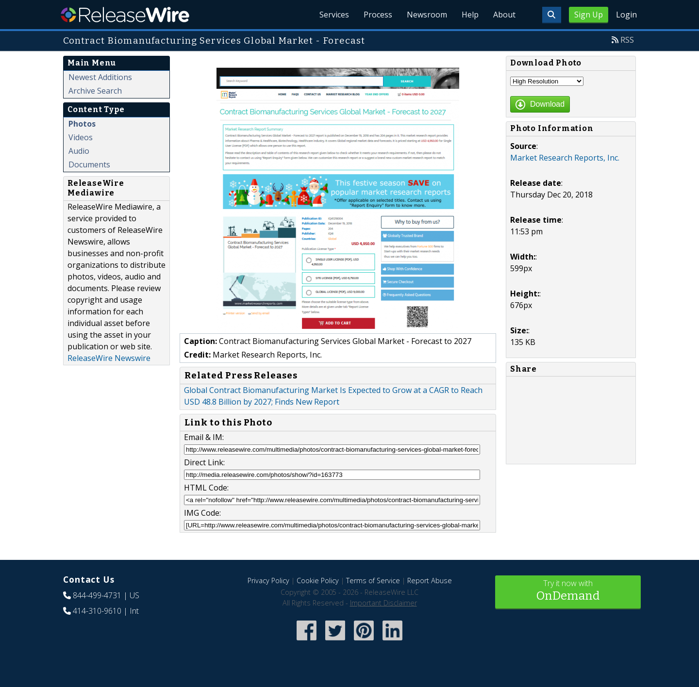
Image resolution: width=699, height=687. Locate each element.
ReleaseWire (125, 14)
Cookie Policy (318, 580)
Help (468, 14)
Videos (80, 137)
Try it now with (568, 591)
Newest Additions (100, 77)
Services (330, 14)
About (504, 14)
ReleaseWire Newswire (108, 358)
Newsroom (424, 14)
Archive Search (95, 90)
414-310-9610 (97, 610)
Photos (82, 123)
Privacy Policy (268, 580)
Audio (78, 151)
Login (626, 14)
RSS (627, 39)
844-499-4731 (97, 595)
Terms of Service (373, 580)
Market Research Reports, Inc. (564, 157)
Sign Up (588, 14)
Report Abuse (429, 580)
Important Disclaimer (383, 602)
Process (374, 14)
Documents (89, 164)
